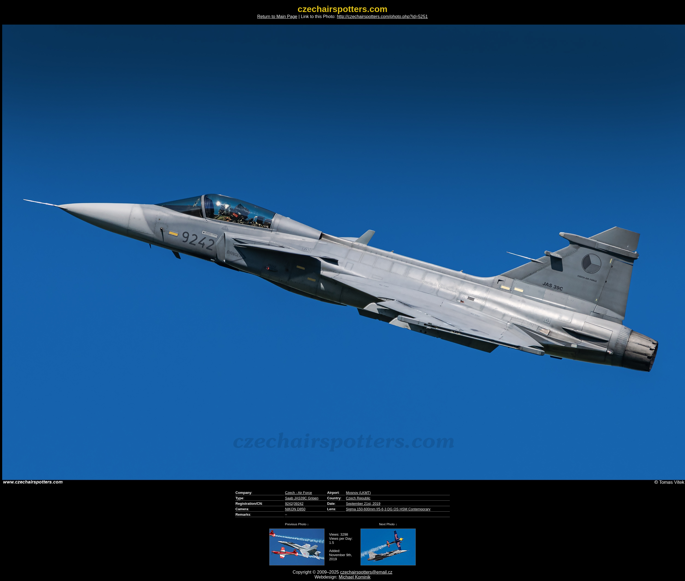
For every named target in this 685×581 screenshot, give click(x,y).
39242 (298, 504)
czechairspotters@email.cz (366, 572)
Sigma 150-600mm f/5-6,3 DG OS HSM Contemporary (388, 509)
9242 (289, 504)
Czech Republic (358, 498)
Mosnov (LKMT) (358, 493)
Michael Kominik (354, 577)
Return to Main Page (277, 16)
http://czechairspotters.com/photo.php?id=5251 (382, 16)
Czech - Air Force (298, 493)
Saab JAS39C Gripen (301, 498)
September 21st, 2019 (363, 504)
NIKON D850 (295, 509)
